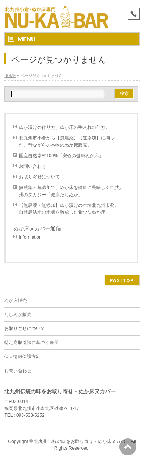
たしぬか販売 (17, 314)
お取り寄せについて (39, 177)
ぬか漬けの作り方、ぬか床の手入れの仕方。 (64, 127)
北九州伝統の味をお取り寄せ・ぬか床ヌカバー (82, 441)
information (30, 237)
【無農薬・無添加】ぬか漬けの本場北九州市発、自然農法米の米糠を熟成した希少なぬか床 (69, 209)
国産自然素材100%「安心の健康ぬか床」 (61, 155)
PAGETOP (122, 280)
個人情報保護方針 (22, 356)
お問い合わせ (32, 166)
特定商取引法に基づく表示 (31, 342)
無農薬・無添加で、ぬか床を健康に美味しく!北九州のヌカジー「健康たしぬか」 (69, 191)
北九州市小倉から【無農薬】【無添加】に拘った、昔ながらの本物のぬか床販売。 (66, 141)
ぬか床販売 (15, 300)
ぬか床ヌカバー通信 (37, 228)
